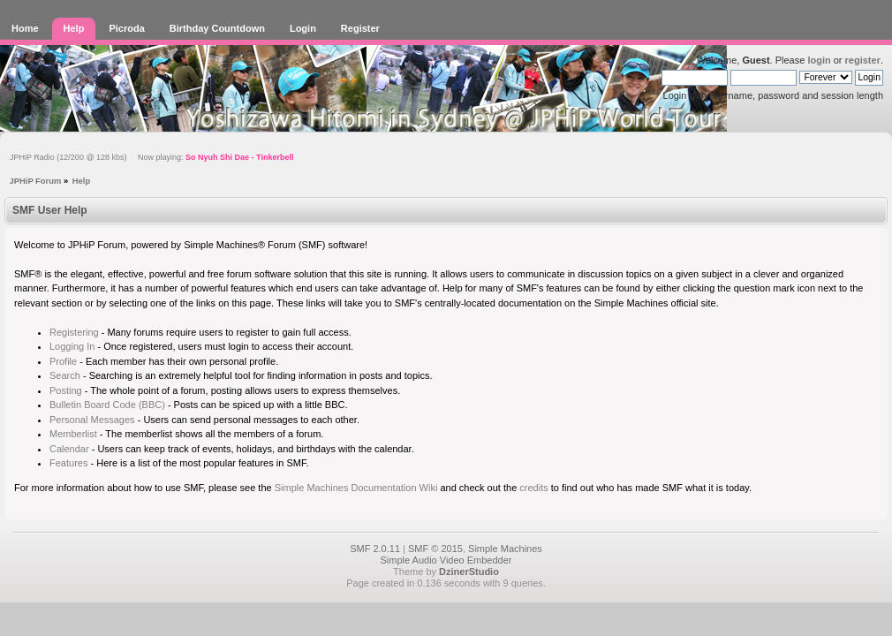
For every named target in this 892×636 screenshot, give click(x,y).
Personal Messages (92, 419)
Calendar (69, 448)
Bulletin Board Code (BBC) (107, 404)
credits (533, 487)
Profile (63, 361)
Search (64, 375)
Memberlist (73, 433)
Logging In (71, 346)
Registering (74, 332)
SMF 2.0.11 (375, 548)
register (863, 60)
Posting (65, 390)
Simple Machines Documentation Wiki (356, 487)
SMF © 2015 (435, 548)
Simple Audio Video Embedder (445, 560)
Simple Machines (505, 548)
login (818, 60)
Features (68, 463)
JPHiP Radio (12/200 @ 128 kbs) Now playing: (151, 157)
